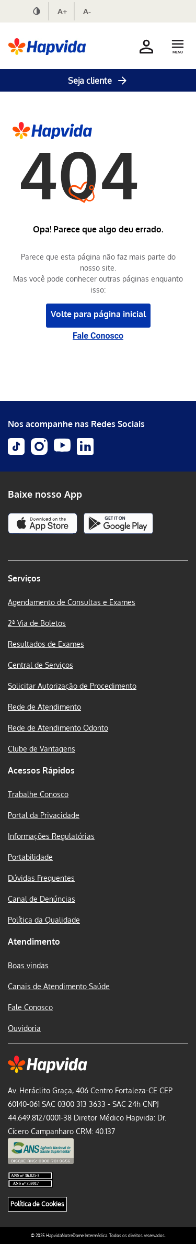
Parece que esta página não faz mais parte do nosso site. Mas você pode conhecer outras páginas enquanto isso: (98, 273)
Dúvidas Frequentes (41, 877)
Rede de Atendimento (44, 706)
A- (87, 11)
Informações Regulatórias (51, 836)
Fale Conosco (98, 336)
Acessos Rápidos (41, 770)
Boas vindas (28, 965)
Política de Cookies (37, 1204)
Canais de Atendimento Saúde (59, 986)
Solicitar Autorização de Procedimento (72, 685)
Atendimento (34, 941)
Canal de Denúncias (41, 898)
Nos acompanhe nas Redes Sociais (76, 424)
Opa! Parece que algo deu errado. (98, 229)
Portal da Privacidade (43, 815)
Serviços (24, 578)
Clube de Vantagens (41, 748)
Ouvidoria (24, 1028)
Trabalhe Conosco (38, 794)
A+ (62, 11)
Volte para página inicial (98, 314)
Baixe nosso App (45, 494)
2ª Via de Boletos (37, 623)
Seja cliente (98, 80)
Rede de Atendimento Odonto (58, 727)
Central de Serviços (40, 664)
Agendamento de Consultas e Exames (71, 602)
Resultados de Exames (46, 644)
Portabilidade (30, 857)
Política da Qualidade (44, 919)
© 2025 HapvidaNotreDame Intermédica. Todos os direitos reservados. (98, 1235)
